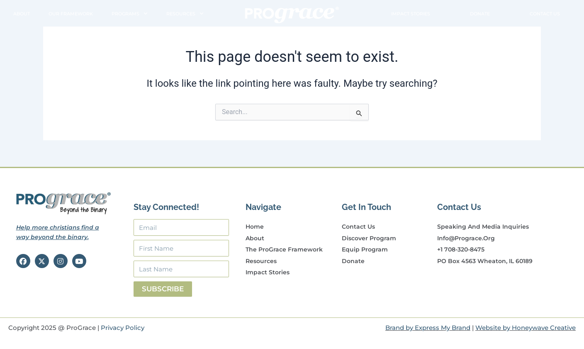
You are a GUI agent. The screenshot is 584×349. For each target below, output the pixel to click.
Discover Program (369, 238)
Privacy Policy (122, 328)
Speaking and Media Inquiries (483, 226)
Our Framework (71, 14)
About (21, 14)
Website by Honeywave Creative (525, 328)
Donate (480, 14)
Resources (261, 261)
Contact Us (545, 14)
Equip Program (365, 249)
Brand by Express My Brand (427, 328)
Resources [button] (185, 13)
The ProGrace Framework (284, 249)
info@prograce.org (466, 238)
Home (255, 226)
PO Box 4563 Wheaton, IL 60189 (485, 261)
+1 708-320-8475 (460, 249)
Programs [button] (130, 13)
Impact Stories (410, 14)
